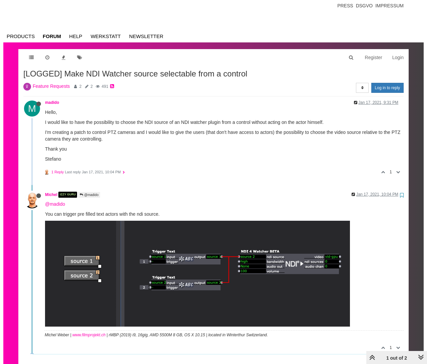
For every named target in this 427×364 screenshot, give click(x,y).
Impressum (389, 5)
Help (75, 36)
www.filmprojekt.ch (88, 335)
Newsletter (146, 36)
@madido (89, 195)
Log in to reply (387, 87)
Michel (51, 194)
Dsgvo (364, 5)
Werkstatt (106, 36)
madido (52, 102)
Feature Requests (51, 86)
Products (21, 36)
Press (345, 5)
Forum (52, 36)
